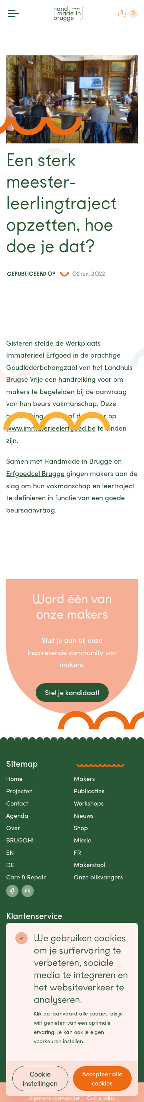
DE (10, 865)
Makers (84, 778)
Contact (17, 803)
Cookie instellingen (40, 1078)
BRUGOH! (19, 840)
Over (13, 828)
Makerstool (89, 865)
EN (10, 852)
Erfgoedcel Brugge (35, 473)
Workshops (89, 803)
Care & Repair (26, 877)
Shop (81, 828)
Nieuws (84, 815)
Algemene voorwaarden (55, 1098)
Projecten (19, 791)
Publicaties (89, 791)
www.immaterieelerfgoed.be (51, 428)
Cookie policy (101, 1098)
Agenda (17, 815)
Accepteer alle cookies (102, 1078)
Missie (82, 840)
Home (14, 778)
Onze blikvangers (98, 877)
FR (77, 852)
